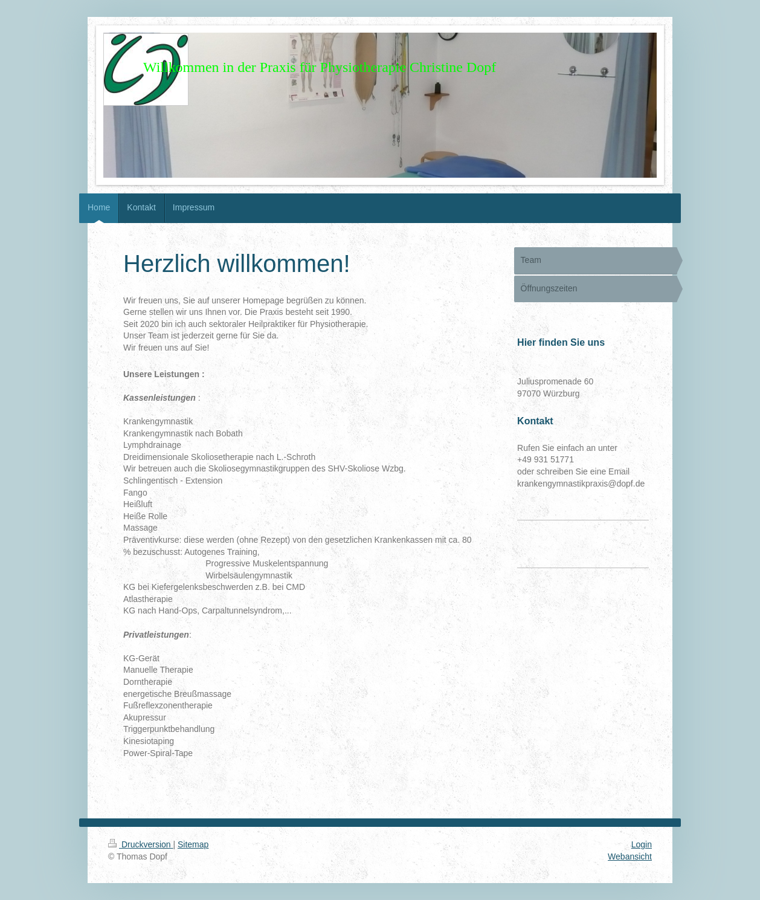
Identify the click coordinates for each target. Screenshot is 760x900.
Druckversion (140, 844)
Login (641, 844)
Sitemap (193, 844)
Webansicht (630, 856)
